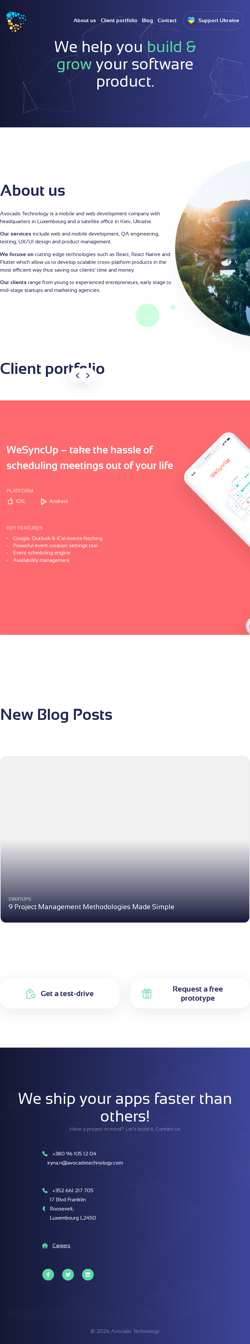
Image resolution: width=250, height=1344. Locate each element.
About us (85, 20)
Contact (167, 20)
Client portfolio (119, 20)
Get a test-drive (67, 993)
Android (58, 501)
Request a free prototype (198, 993)
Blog (147, 20)
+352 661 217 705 (72, 1190)
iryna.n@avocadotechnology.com (85, 1162)
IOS (20, 501)
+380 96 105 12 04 (74, 1153)
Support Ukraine (218, 20)
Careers (61, 1245)
